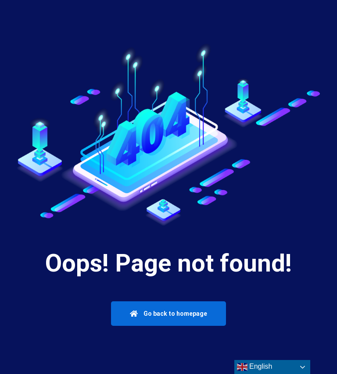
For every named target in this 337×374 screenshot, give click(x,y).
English (254, 367)
